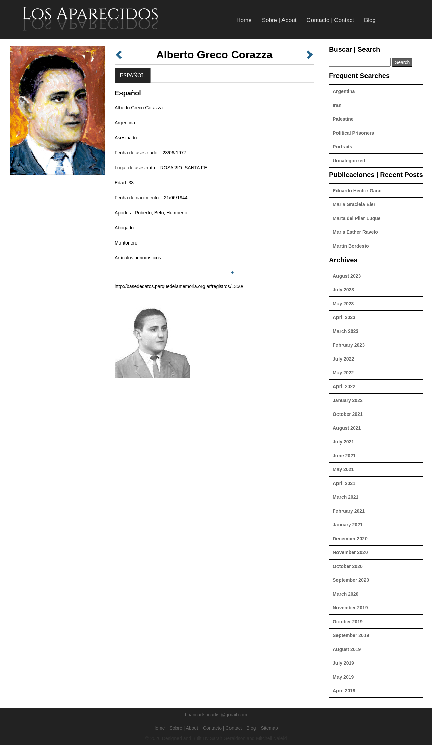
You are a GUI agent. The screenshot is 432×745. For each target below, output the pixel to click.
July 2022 (343, 359)
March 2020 (345, 594)
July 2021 (343, 442)
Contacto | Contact (330, 20)
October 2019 (348, 621)
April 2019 (344, 690)
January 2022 (348, 400)
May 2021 (343, 469)
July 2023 (343, 289)
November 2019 (350, 607)
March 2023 (345, 331)
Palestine (343, 119)
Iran (337, 105)
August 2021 (347, 428)
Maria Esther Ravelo (355, 232)
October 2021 (348, 414)
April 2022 (344, 386)
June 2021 (344, 455)
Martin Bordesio (351, 246)
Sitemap (269, 728)
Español (132, 75)
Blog (370, 20)
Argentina (344, 91)
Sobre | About (279, 20)
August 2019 (347, 649)
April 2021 (344, 483)
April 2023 (344, 317)
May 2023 (343, 303)
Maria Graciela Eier (354, 204)
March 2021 (345, 497)
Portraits (342, 146)
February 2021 (349, 511)
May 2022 (343, 372)
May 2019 (343, 677)
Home (243, 20)
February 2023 (349, 345)
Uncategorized (349, 160)
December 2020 (350, 538)
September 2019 (351, 635)
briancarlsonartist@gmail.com (216, 714)
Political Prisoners (353, 133)
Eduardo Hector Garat (357, 190)
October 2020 (348, 566)
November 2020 (350, 552)
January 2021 (348, 524)
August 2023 (347, 276)
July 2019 (343, 663)
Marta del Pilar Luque (357, 218)
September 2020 (351, 580)
